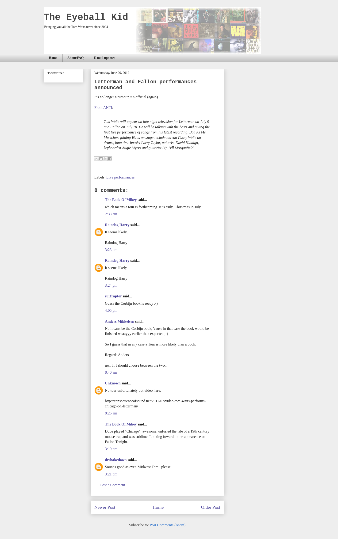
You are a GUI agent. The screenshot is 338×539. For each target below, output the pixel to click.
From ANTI (103, 108)
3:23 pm (111, 250)
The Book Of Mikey (121, 200)
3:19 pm (111, 449)
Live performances (120, 177)
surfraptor (113, 296)
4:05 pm (111, 310)
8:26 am (111, 413)
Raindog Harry (117, 225)
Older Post (210, 507)
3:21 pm (111, 474)
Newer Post (104, 507)
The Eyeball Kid (86, 17)
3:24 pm (111, 285)
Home (53, 58)
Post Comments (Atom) (167, 525)
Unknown (113, 383)
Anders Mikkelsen (119, 321)
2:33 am (111, 214)
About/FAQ (75, 58)
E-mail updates (104, 58)
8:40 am (111, 372)
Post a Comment (112, 485)
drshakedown (116, 460)
